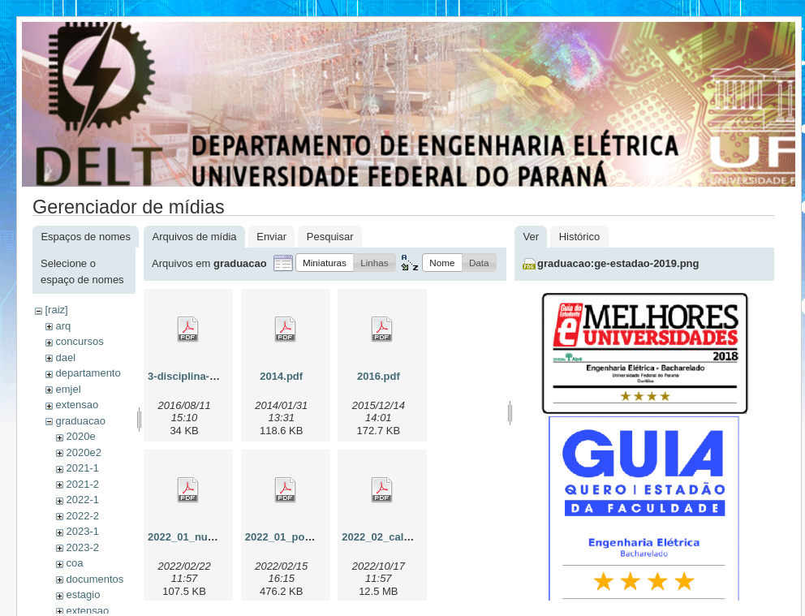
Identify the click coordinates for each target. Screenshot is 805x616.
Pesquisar (330, 236)
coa (74, 563)
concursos (79, 341)
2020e (80, 436)
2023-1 (82, 531)
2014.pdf (281, 376)
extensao (76, 404)
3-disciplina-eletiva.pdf (204, 376)
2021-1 (82, 468)
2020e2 (83, 452)
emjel (67, 389)
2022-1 (82, 499)
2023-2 (82, 547)
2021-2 (82, 484)
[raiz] (56, 310)
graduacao (80, 421)
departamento (87, 373)
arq (63, 326)
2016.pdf (378, 376)
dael (65, 357)
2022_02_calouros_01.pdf (406, 537)
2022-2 (82, 516)
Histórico (580, 236)
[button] (324, 262)
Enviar (271, 236)
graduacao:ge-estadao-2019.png (618, 263)
